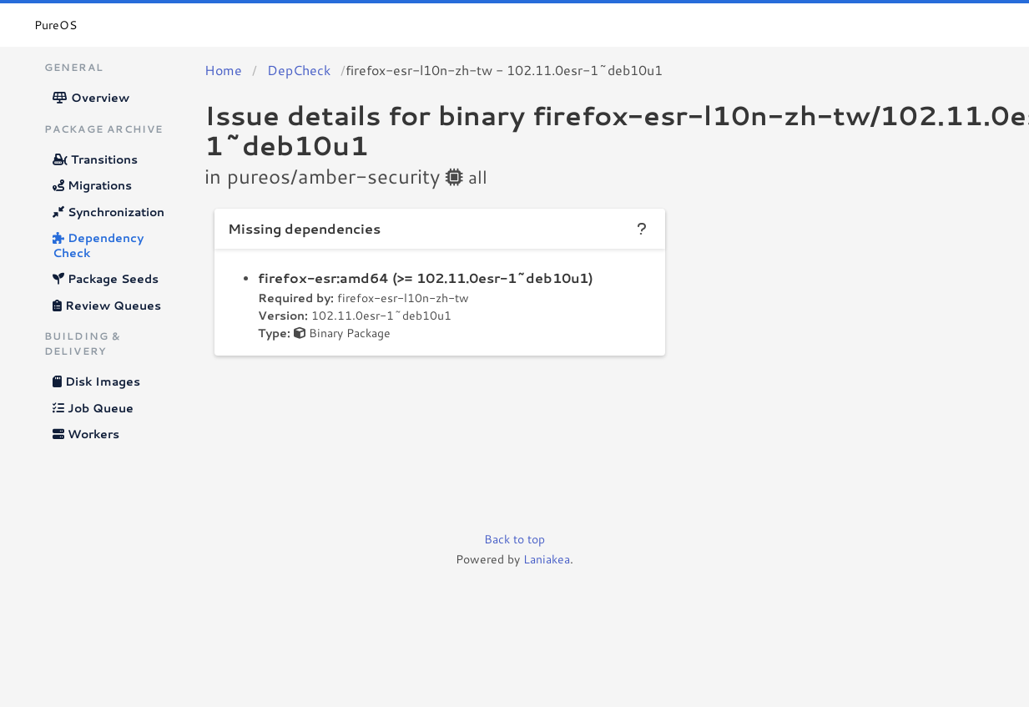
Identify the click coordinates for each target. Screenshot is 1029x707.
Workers (86, 434)
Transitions (95, 159)
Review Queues (107, 305)
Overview (91, 97)
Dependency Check (98, 245)
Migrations (92, 185)
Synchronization (108, 212)
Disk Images (96, 381)
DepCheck (298, 69)
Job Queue (93, 408)
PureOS (55, 25)
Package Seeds (106, 278)
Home (223, 69)
